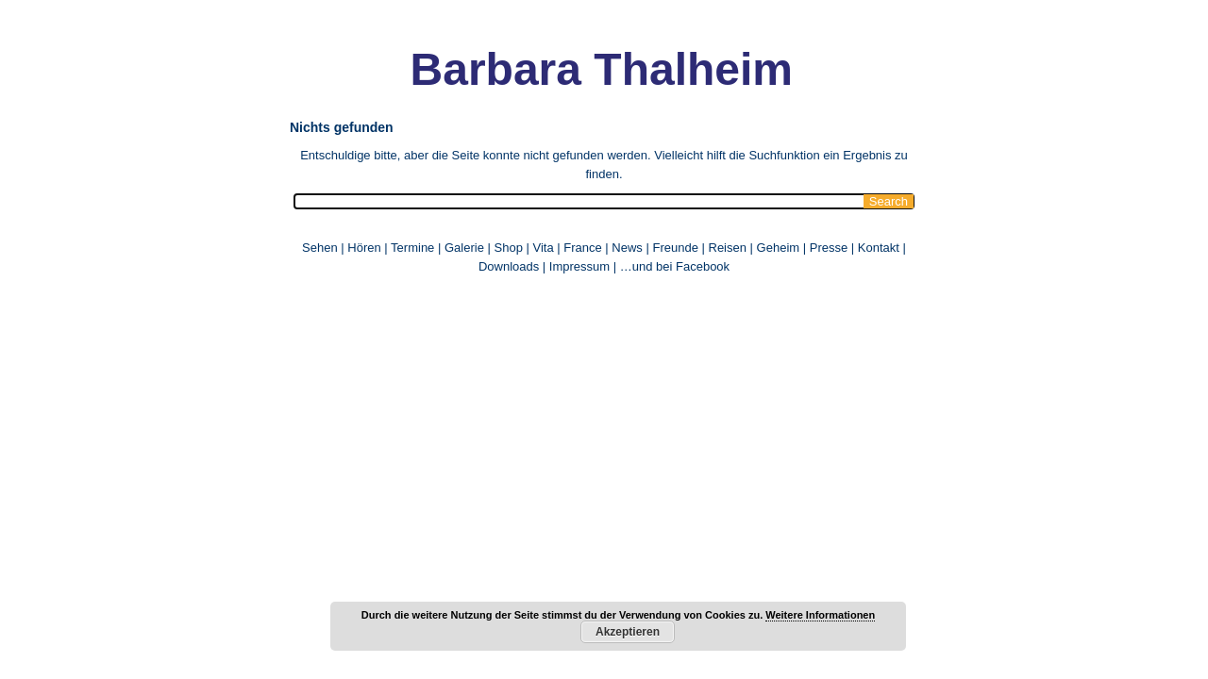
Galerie (464, 247)
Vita (542, 247)
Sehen (320, 247)
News (627, 247)
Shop (509, 247)
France (582, 247)
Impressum (579, 266)
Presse (828, 247)
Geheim (780, 247)
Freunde (674, 247)
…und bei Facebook (675, 266)
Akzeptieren (628, 631)
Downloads (508, 266)
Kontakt (878, 247)
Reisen (728, 247)
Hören (363, 247)
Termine (414, 247)
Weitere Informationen (820, 615)
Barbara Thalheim (567, 69)
